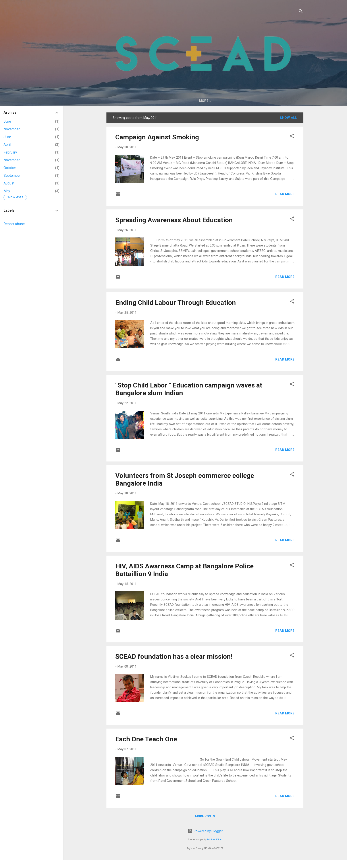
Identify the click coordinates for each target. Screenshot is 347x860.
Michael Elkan (214, 839)
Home (122, 101)
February (10, 152)
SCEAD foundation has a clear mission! (174, 656)
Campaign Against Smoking (157, 137)
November (12, 129)
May (7, 191)
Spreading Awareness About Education (174, 220)
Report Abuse (14, 224)
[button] (292, 136)
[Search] (300, 12)
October (10, 168)
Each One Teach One (146, 739)
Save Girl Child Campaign (249, 101)
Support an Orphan (199, 101)
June (7, 121)
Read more (285, 194)
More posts (205, 816)
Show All (288, 118)
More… (286, 101)
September (12, 175)
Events (166, 101)
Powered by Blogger (205, 831)
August (9, 183)
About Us (143, 101)
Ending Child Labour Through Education (175, 302)
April (7, 144)
